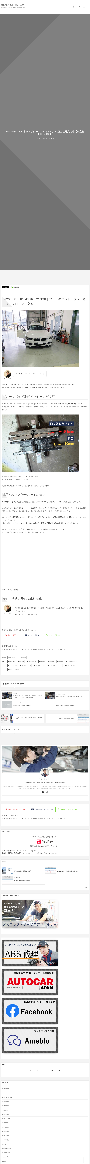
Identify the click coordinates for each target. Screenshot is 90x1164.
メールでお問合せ (33, 635)
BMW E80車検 (5, 1127)
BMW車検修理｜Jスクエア (12, 5)
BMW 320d (11, 661)
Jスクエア (60, 661)
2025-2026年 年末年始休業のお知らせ (67, 871)
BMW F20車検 (5, 1105)
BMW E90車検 (17, 703)
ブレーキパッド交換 (26, 665)
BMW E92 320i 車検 (7, 1097)
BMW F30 (21, 661)
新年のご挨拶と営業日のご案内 (22, 871)
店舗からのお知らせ (7, 1148)
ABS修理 (4, 1161)
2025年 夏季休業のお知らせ (22, 880)
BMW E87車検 (5, 1122)
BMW (15, 693)
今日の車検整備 (22, 657)
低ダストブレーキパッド (72, 665)
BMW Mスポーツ (32, 661)
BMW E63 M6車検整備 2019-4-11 (23, 705)
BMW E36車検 (5, 1114)
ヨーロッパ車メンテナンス (55, 665)
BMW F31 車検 (5, 1088)
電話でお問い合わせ (17, 810)
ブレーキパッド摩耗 (40, 665)
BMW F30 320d (11, 657)
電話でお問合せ (13, 635)
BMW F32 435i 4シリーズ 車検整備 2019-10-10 (69, 696)
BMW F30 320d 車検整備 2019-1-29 (65, 705)
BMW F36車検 (5, 1101)
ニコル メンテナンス (72, 661)
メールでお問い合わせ (43, 810)
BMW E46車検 (5, 1131)
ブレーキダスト (13, 665)
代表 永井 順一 (45, 779)
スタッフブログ (6, 1157)
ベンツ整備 (5, 1110)
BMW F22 (4, 1093)
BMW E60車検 (5, 1135)
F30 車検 (52, 661)
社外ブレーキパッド (14, 669)
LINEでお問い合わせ (55, 635)
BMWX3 (4, 1144)
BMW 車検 (42, 661)
